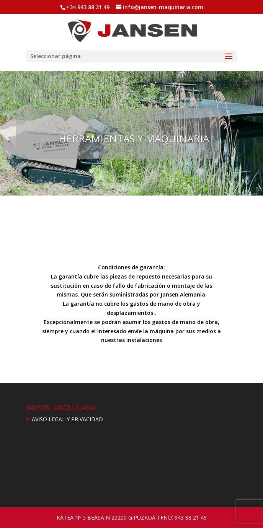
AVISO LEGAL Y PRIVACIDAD (67, 419)
